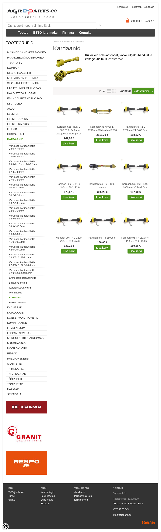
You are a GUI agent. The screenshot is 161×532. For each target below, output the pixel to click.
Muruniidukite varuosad (25, 338)
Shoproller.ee (148, 522)
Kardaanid (15, 139)
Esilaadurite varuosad (24, 98)
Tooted (23, 32)
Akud (11, 108)
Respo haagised (19, 72)
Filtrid (12, 129)
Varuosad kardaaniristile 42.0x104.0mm (22, 248)
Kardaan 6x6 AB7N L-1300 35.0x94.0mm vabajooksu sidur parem (69, 130)
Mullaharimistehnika (23, 78)
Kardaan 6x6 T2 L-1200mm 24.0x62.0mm (135, 128)
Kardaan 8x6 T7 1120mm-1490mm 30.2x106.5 (135, 239)
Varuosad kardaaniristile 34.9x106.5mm (22, 225)
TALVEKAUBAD (16, 373)
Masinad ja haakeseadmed (26, 52)
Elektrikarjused (19, 124)
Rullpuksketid (18, 358)
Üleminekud (15, 292)
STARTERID (14, 363)
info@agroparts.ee (122, 515)
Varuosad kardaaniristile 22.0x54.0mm (22, 155)
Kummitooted (17, 322)
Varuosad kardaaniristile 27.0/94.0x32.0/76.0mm (22, 264)
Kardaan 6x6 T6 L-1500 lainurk (102, 186)
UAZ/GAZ (13, 389)
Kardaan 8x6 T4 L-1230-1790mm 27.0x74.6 (69, 239)
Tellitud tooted (81, 499)
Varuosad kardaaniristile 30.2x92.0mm (22, 194)
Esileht (56, 42)
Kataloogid (15, 312)
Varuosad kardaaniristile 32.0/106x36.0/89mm (22, 271)
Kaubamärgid (47, 492)
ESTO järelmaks (45, 32)
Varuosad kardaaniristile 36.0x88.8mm (22, 233)
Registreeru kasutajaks (142, 7)
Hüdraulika (15, 134)
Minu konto (79, 492)
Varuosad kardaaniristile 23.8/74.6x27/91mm (22, 256)
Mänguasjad (16, 343)
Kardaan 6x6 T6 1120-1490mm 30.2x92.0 (69, 186)
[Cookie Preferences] (5, 526)
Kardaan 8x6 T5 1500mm (102, 237)
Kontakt (85, 32)
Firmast (68, 32)
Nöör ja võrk (17, 348)
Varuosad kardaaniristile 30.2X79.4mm (22, 186)
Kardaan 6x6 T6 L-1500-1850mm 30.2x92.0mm (135, 186)
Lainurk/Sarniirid (18, 282)
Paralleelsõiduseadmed (25, 57)
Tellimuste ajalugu (83, 496)
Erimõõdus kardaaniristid (22, 277)
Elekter (13, 113)
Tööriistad (15, 384)
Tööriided (14, 379)
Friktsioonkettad (17, 302)
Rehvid (12, 353)
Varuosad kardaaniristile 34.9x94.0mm (22, 217)
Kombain (13, 67)
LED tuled (14, 103)
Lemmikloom (16, 327)
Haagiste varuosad (21, 93)
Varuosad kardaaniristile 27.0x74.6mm (22, 178)
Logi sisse (122, 7)
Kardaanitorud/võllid (20, 287)
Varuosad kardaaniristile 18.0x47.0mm (22, 147)
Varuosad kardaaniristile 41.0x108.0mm (22, 240)
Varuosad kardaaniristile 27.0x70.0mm (22, 170)
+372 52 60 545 (121, 509)
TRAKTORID (15, 62)
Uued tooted (47, 499)
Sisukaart (45, 503)
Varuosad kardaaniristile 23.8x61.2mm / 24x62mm (23, 163)
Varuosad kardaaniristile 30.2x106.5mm (22, 201)
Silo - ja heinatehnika (23, 83)
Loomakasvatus (18, 333)
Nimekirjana (109, 91)
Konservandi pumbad (22, 317)
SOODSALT (14, 394)
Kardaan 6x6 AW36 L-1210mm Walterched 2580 (102, 128)
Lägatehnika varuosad (24, 88)
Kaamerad (14, 307)
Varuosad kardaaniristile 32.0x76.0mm (22, 209)
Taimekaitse (16, 368)
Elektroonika (17, 118)
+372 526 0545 (115, 59)
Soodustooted (48, 496)
